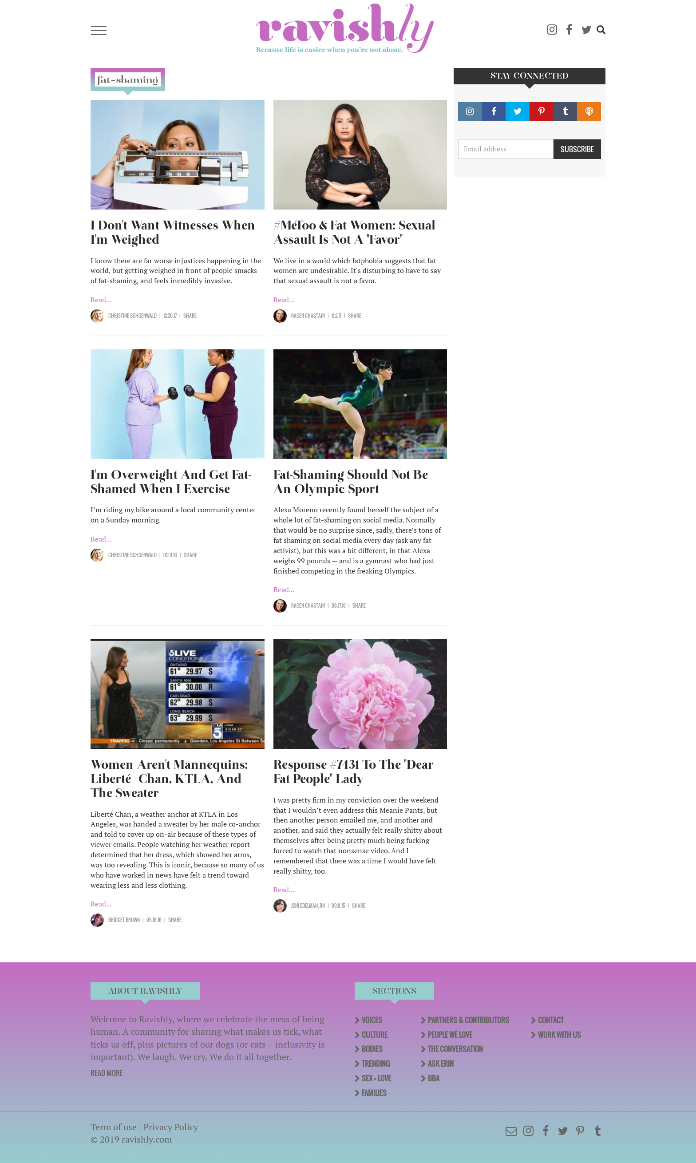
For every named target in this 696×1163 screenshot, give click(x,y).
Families (374, 1093)
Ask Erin (441, 1063)
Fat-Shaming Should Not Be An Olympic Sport (350, 482)
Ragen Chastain (308, 315)
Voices (372, 1020)
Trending (376, 1063)
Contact (551, 1020)
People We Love (450, 1034)
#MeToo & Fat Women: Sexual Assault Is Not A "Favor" (354, 232)
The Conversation (455, 1049)
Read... (101, 300)
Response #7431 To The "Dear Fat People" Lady (353, 772)
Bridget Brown (124, 919)
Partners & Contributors (468, 1020)
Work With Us (559, 1034)
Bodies (372, 1049)
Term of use (114, 1127)
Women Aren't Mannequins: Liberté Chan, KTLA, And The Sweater (169, 779)
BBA (433, 1078)
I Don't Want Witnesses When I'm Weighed (173, 232)
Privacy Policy (170, 1127)
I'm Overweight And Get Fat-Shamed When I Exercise (171, 482)
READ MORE (107, 1073)
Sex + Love (376, 1078)
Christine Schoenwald (132, 315)
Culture (375, 1034)
